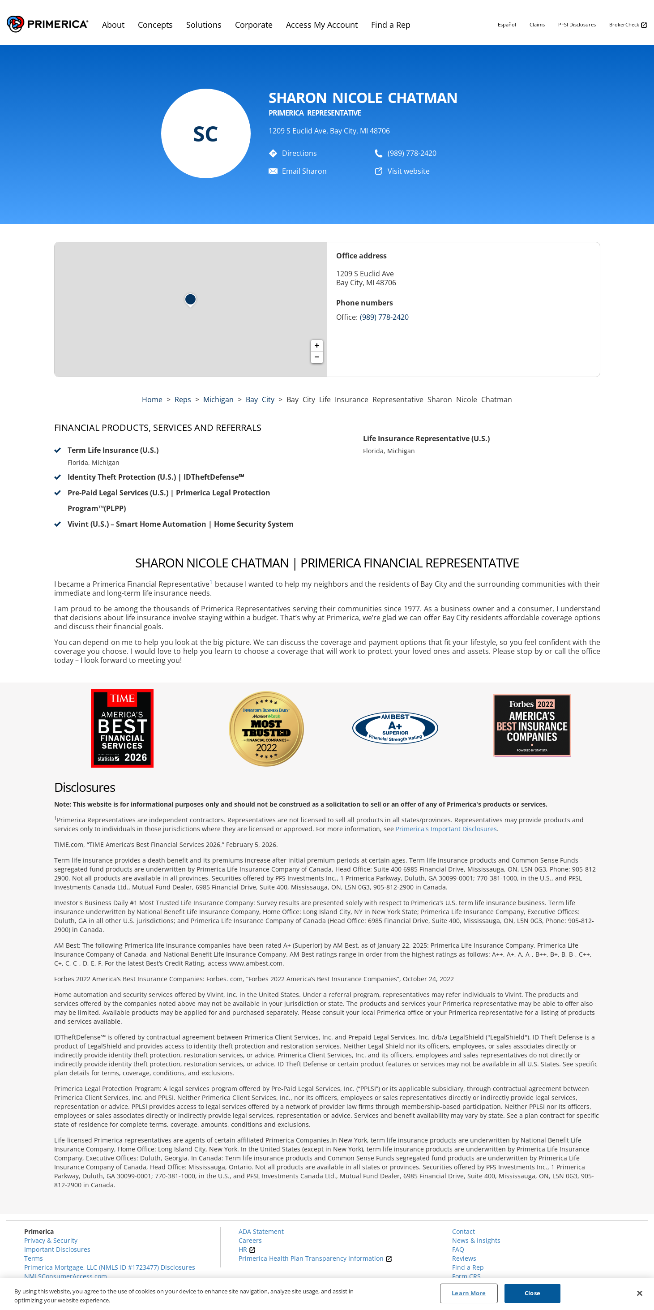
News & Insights (476, 1240)
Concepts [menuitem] (155, 24)
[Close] (640, 1293)
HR (247, 1249)
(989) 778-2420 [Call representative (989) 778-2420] (384, 317)
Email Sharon (304, 171)
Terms (33, 1258)
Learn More (469, 1293)
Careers (250, 1240)
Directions (299, 153)
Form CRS (466, 1276)
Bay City (260, 399)
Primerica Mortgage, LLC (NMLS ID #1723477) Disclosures (109, 1267)
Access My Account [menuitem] (322, 24)
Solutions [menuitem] (204, 24)
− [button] (317, 357)
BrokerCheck (628, 25)
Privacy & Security (50, 1240)
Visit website (409, 171)
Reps (183, 399)
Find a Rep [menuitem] (390, 24)
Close (532, 1293)
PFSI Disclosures (577, 24)
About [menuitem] (113, 24)
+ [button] (317, 345)
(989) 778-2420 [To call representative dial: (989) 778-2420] (412, 153)
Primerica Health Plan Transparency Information (315, 1258)
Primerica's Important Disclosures (446, 829)
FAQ (458, 1249)
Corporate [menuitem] (254, 24)
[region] (327, 1294)
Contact (463, 1231)
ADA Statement (261, 1231)
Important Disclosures (57, 1249)
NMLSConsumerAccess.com (65, 1276)
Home (152, 399)
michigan (218, 399)
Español (507, 24)
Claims (537, 24)
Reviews (464, 1258)
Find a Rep (468, 1267)
